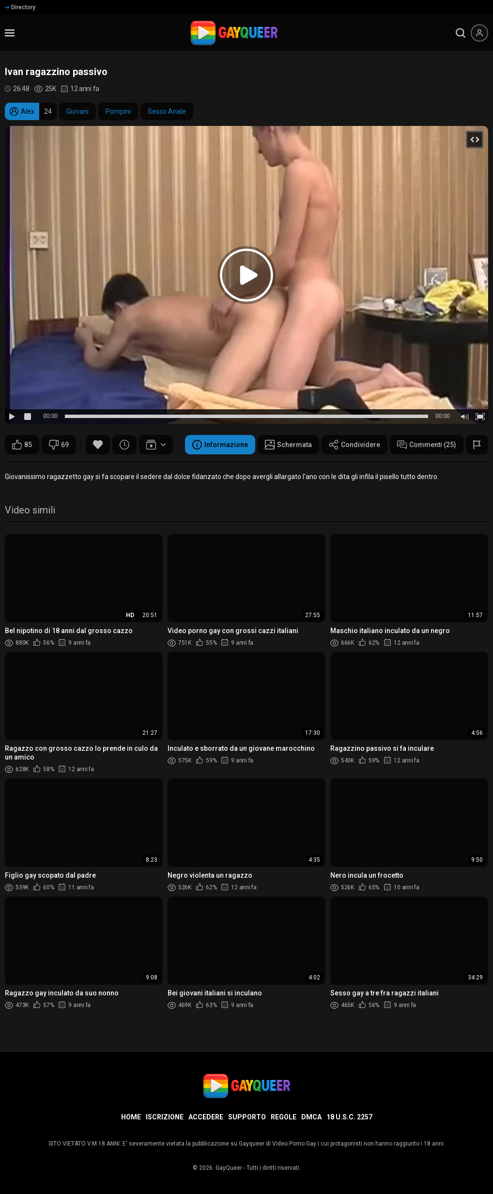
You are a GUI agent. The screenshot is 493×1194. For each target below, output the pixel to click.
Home (131, 1117)
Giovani (77, 111)
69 (59, 445)
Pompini (118, 111)
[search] (460, 33)
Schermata (288, 445)
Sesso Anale (167, 111)
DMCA (311, 1117)
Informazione (220, 445)
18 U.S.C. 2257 (349, 1117)
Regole (283, 1117)
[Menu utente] (479, 33)
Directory (20, 7)
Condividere (354, 445)
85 (22, 445)
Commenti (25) (426, 445)
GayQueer (229, 1167)
